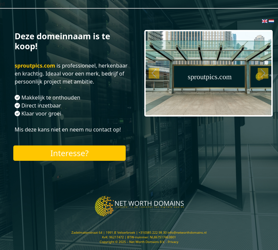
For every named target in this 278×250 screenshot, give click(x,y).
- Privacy (172, 242)
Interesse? (69, 152)
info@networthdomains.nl (187, 232)
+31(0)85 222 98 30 (153, 232)
